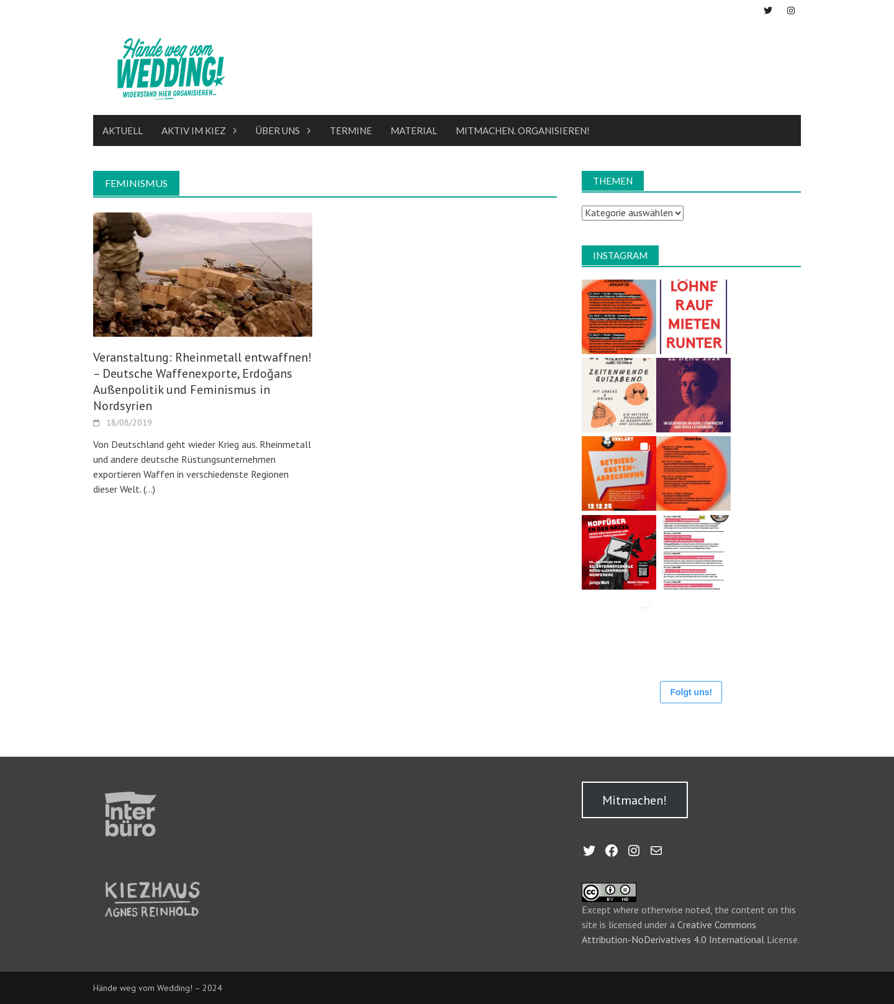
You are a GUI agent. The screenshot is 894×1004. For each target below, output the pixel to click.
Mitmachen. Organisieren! (523, 130)
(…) (148, 489)
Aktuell (122, 130)
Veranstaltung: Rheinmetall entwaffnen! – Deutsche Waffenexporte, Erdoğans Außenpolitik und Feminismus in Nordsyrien (202, 381)
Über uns (278, 130)
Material (414, 130)
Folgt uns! (691, 692)
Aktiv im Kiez (193, 130)
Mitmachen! (634, 800)
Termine (351, 130)
